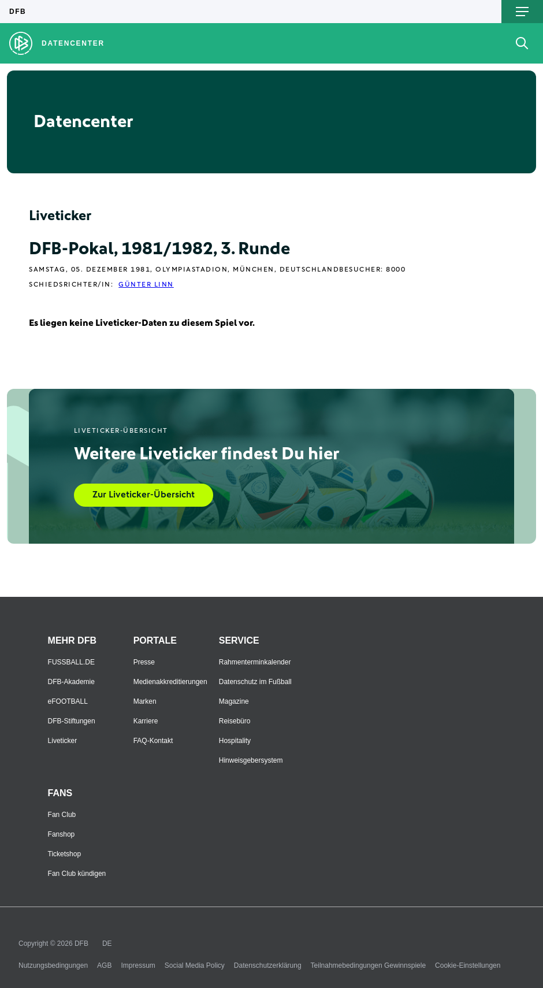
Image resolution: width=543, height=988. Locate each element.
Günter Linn (146, 284)
